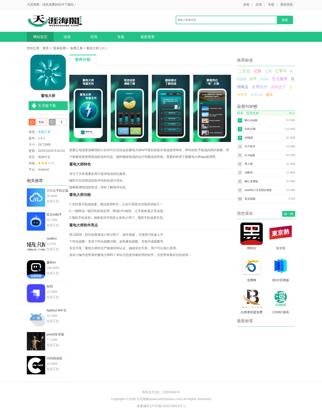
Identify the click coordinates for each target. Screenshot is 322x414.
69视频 (249, 137)
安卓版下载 (47, 105)
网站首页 (40, 37)
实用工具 (76, 48)
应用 (259, 4)
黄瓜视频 (250, 198)
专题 (271, 4)
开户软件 (250, 146)
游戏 (246, 4)
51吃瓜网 (250, 129)
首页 (45, 48)
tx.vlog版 (250, 155)
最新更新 (286, 4)
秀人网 (249, 163)
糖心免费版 (251, 181)
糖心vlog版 (251, 120)
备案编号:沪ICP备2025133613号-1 (161, 406)
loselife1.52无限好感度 (258, 190)
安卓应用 (59, 48)
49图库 (249, 172)
